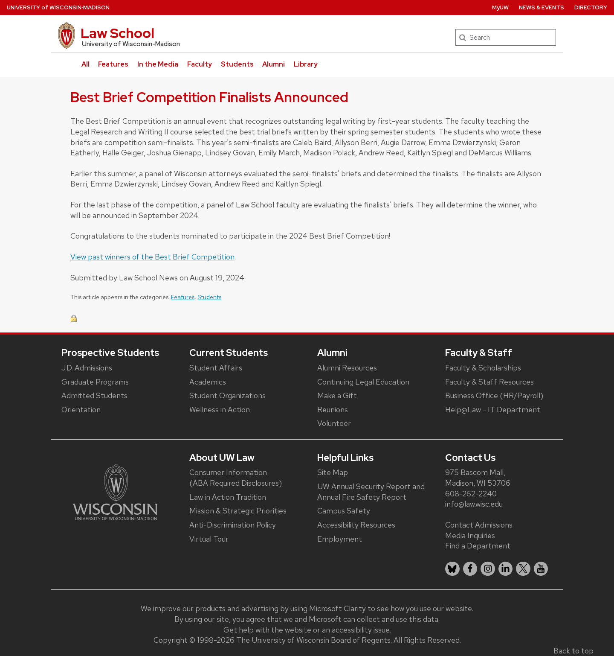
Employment (339, 539)
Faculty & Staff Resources (489, 382)
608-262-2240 (471, 494)
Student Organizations (227, 395)
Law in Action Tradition (227, 497)
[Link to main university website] (115, 491)
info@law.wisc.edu (474, 504)
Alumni (273, 64)
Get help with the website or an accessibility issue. (307, 630)
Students (237, 64)
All (85, 64)
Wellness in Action (219, 409)
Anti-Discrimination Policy (232, 525)
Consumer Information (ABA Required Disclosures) (235, 477)
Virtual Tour (209, 539)
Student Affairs (215, 368)
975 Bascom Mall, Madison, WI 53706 (477, 477)
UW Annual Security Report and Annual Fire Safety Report (371, 491)
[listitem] (452, 569)
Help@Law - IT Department (492, 409)
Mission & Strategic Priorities (238, 511)
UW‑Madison (58, 7)
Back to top (573, 651)
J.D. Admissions (86, 368)
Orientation (81, 409)
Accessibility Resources (356, 525)
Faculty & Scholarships (483, 368)
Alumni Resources (347, 368)
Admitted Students (94, 395)
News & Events (541, 7)
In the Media (157, 64)
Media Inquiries (470, 535)
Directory (590, 7)
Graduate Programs (95, 382)
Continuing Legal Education (363, 382)
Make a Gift (337, 395)
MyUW (500, 7)
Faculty (199, 64)
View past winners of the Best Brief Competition (152, 257)
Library (306, 64)
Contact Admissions (479, 525)
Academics (207, 382)
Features (113, 64)
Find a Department (477, 546)
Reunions (332, 409)
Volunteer (334, 423)
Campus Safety (343, 511)
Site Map (332, 472)
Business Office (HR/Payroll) (494, 395)
